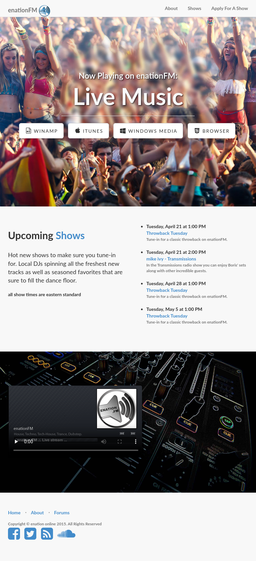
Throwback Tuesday (166, 233)
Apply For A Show (229, 8)
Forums (61, 512)
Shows (194, 8)
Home (14, 512)
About (171, 8)
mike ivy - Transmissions (171, 258)
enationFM (29, 11)
